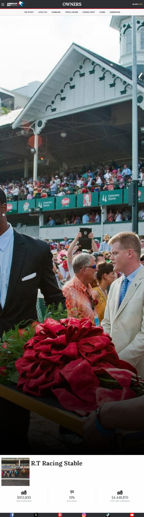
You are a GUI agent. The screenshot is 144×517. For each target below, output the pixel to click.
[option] (72, 235)
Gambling (56, 12)
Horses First (89, 12)
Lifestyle (42, 12)
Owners (72, 4)
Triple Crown (71, 12)
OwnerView (115, 12)
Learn (102, 12)
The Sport (29, 12)
